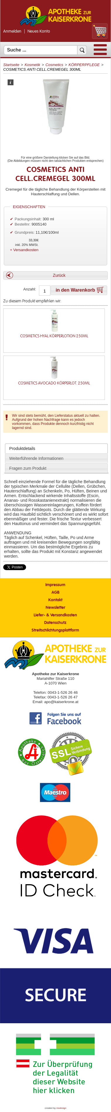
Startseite (11, 65)
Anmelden (12, 31)
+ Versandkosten (24, 250)
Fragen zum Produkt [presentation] (28, 468)
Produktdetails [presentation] (22, 448)
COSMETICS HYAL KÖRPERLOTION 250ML (54, 336)
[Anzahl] (44, 291)
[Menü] (100, 54)
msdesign (61, 1108)
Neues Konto (39, 31)
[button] (55, 275)
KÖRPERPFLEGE (84, 65)
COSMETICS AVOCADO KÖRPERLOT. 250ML (54, 383)
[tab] (56, 448)
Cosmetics (54, 65)
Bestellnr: (22, 224)
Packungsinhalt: (28, 219)
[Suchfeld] (45, 50)
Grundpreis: (25, 232)
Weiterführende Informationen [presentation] (36, 458)
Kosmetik (32, 65)
